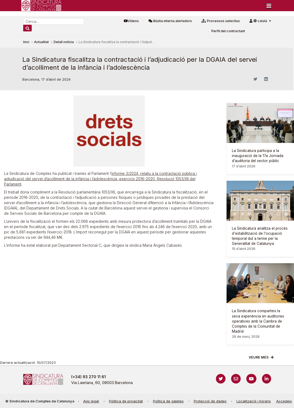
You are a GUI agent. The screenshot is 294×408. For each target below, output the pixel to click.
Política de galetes (168, 401)
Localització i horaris (253, 401)
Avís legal (91, 401)
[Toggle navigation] (269, 5)
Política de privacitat (126, 401)
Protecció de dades (210, 401)
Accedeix (284, 401)
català (260, 21)
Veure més (259, 357)
